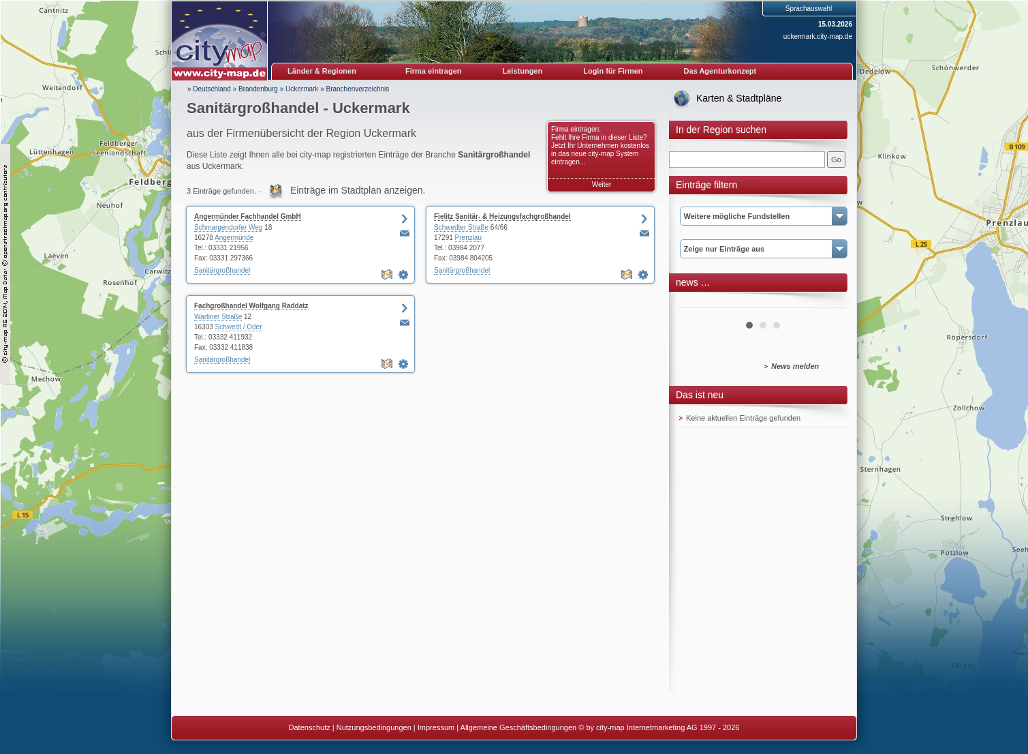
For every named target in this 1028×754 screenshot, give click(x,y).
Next (828, 303)
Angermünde (234, 237)
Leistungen (523, 71)
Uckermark (301, 89)
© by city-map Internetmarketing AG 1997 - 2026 (658, 727)
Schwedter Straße (461, 227)
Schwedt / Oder (238, 327)
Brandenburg (258, 89)
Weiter (602, 184)
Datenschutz (309, 727)
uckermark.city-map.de (817, 36)
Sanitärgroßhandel (222, 270)
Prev (697, 303)
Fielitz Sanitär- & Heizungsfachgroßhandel (502, 216)
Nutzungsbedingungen (374, 727)
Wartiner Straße (218, 316)
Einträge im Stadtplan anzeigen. (357, 190)
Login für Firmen (612, 71)
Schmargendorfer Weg (228, 227)
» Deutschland (209, 89)
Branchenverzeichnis (357, 89)
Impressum (436, 727)
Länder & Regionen (321, 71)
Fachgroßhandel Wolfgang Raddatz (251, 306)
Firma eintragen (433, 71)
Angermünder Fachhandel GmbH (247, 216)
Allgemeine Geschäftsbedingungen (519, 727)
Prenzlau (468, 237)
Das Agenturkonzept (720, 71)
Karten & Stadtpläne (738, 98)
